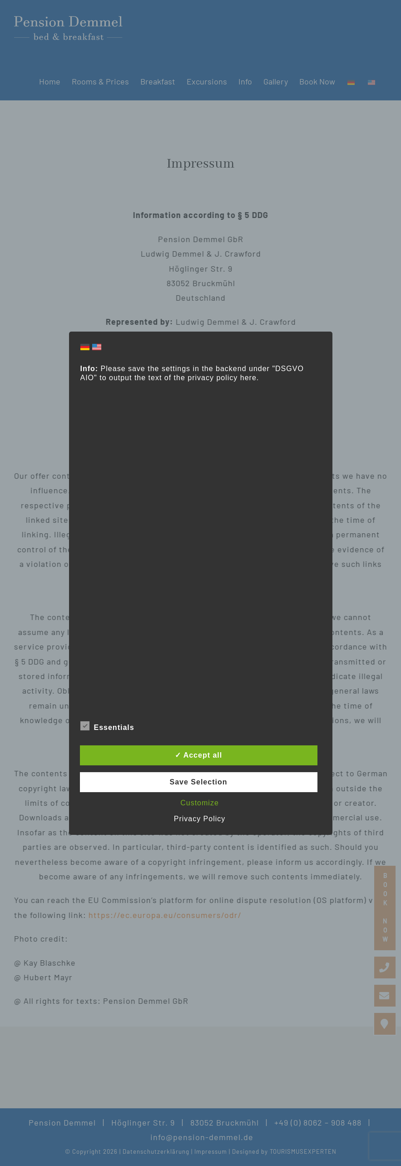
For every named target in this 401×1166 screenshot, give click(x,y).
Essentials (107, 726)
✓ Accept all (198, 755)
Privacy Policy (200, 819)
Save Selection (199, 782)
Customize (199, 803)
